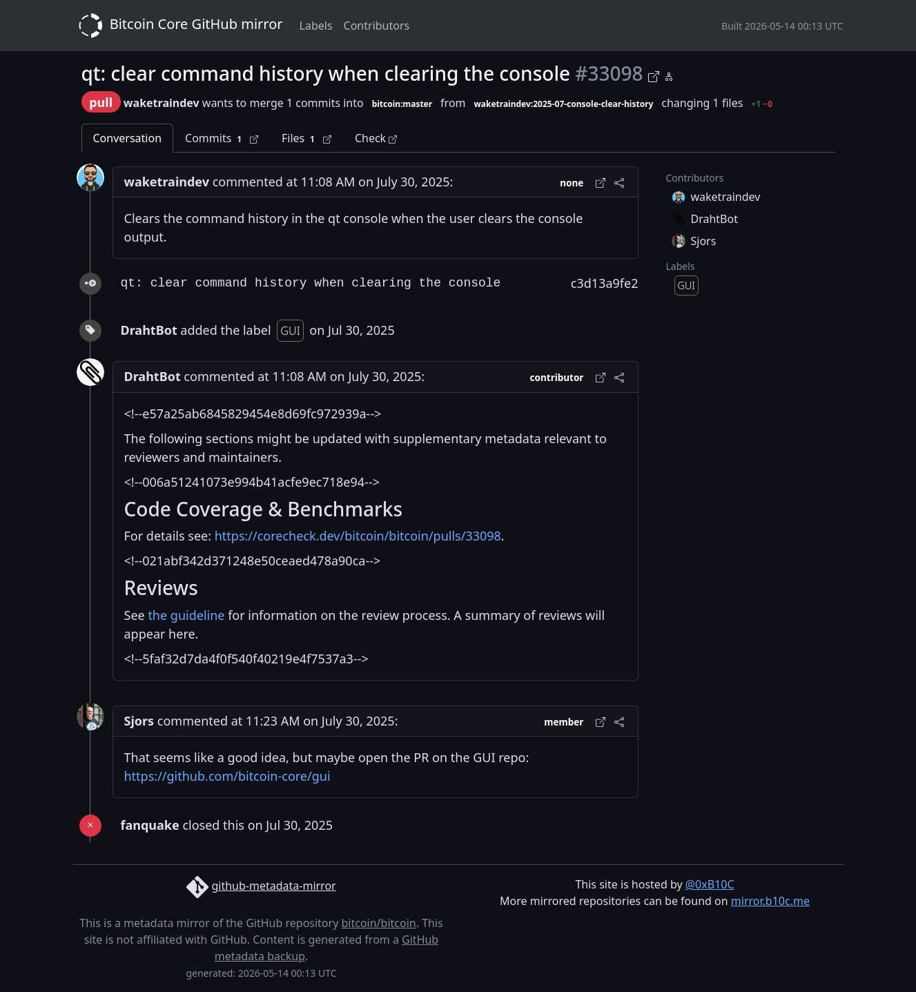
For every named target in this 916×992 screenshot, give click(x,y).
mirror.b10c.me (770, 900)
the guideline (186, 615)
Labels (316, 25)
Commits (221, 138)
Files (306, 138)
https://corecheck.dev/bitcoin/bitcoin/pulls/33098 (358, 535)
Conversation (127, 138)
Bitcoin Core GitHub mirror (178, 25)
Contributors (377, 25)
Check (376, 138)
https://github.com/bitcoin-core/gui (227, 776)
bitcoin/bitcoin (378, 923)
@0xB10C (709, 884)
